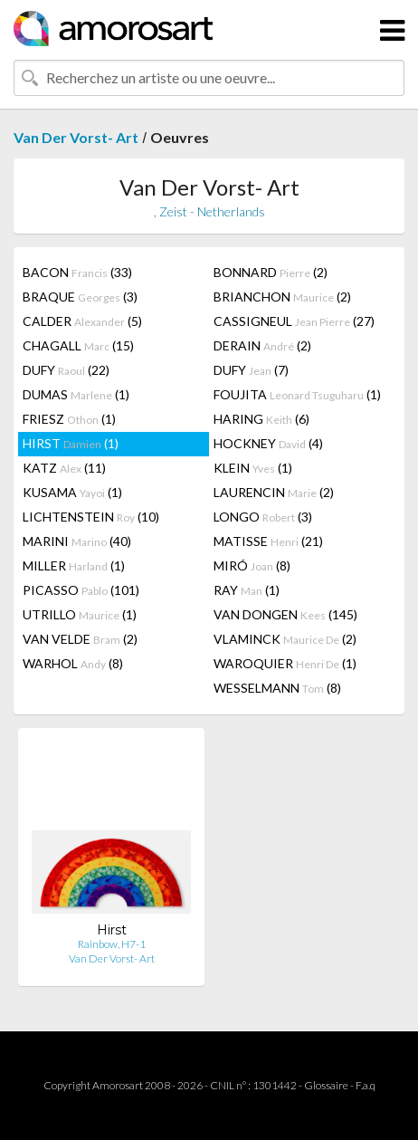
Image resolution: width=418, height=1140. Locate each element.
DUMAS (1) (76, 394)
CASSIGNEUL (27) (294, 321)
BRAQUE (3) (80, 296)
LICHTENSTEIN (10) (91, 516)
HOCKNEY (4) (268, 443)
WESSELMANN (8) (277, 687)
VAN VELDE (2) (80, 639)
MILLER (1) (74, 565)
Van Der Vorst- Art (76, 137)
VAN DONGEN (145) (285, 614)
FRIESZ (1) (69, 418)
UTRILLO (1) (80, 614)
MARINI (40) (77, 541)
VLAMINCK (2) (285, 639)
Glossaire (326, 1085)
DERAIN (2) (262, 345)
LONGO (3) (263, 516)
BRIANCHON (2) (282, 296)
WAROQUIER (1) (285, 663)
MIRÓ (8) (252, 565)
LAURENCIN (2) (274, 492)
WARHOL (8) (73, 663)
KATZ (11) (64, 467)
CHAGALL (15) (78, 345)
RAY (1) (247, 590)
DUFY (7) (251, 370)
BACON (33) (77, 272)
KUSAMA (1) (72, 492)
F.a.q (365, 1085)
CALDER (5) (82, 321)
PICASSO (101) (81, 590)
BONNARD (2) (271, 272)
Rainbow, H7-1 (112, 944)
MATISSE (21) (268, 541)
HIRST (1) (71, 443)
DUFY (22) (66, 370)
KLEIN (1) (253, 467)
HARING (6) (261, 418)
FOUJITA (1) (297, 394)
